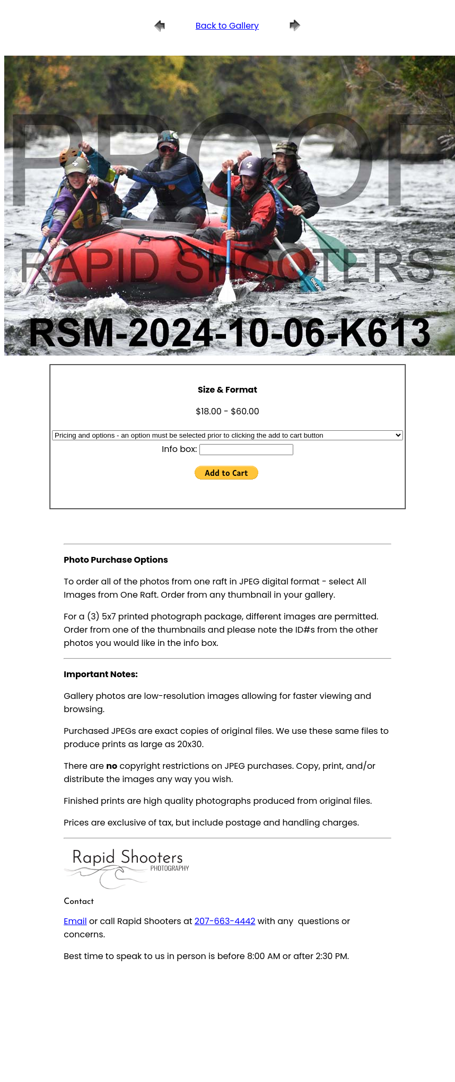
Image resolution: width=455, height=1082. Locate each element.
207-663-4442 (225, 921)
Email (75, 921)
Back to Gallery (227, 26)
